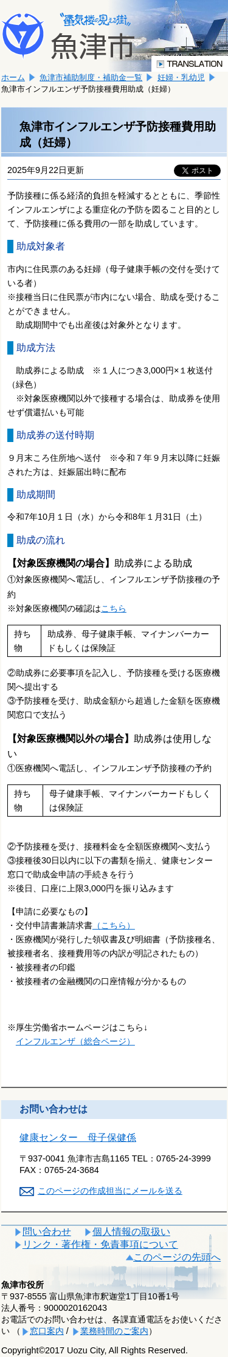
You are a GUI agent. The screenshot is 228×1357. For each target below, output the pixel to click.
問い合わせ (46, 1231)
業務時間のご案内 (114, 1331)
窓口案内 (47, 1331)
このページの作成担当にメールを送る (110, 1190)
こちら (113, 608)
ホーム (13, 77)
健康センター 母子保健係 (77, 1137)
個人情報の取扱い (131, 1231)
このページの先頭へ (177, 1257)
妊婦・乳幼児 (181, 77)
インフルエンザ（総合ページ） (75, 1041)
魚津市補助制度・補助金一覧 (91, 77)
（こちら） (113, 925)
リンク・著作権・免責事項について (100, 1244)
